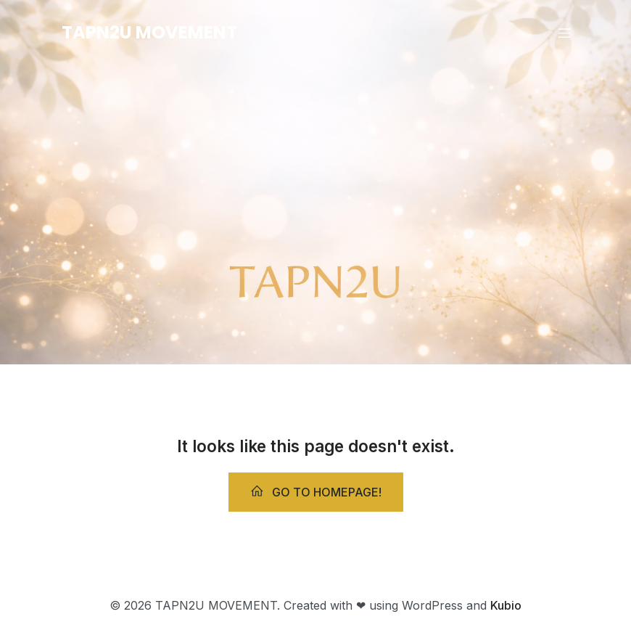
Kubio (505, 605)
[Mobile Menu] (564, 32)
